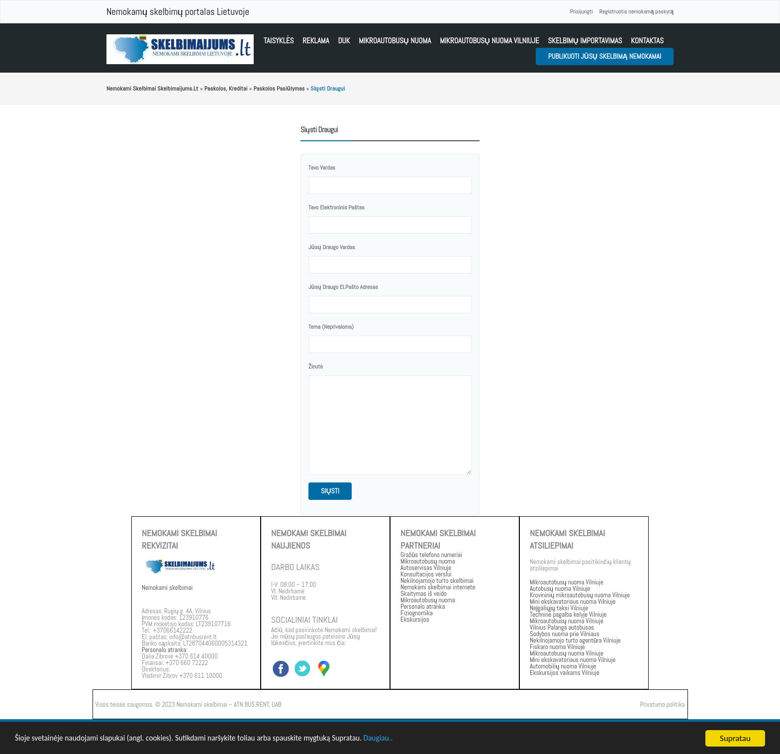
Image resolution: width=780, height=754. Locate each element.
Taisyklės (278, 40)
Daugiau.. (415, 739)
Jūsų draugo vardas (331, 247)
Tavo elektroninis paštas (336, 207)
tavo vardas (321, 168)
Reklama (315, 40)
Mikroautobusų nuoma (395, 40)
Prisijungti (581, 11)
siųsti (330, 490)
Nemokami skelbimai (167, 587)
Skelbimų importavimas (585, 40)
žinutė (315, 367)
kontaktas (647, 40)
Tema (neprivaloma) (331, 327)
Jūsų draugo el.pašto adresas (343, 287)
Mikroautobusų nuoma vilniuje (489, 40)
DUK (344, 40)
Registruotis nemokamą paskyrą (636, 11)
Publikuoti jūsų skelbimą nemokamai (604, 56)
